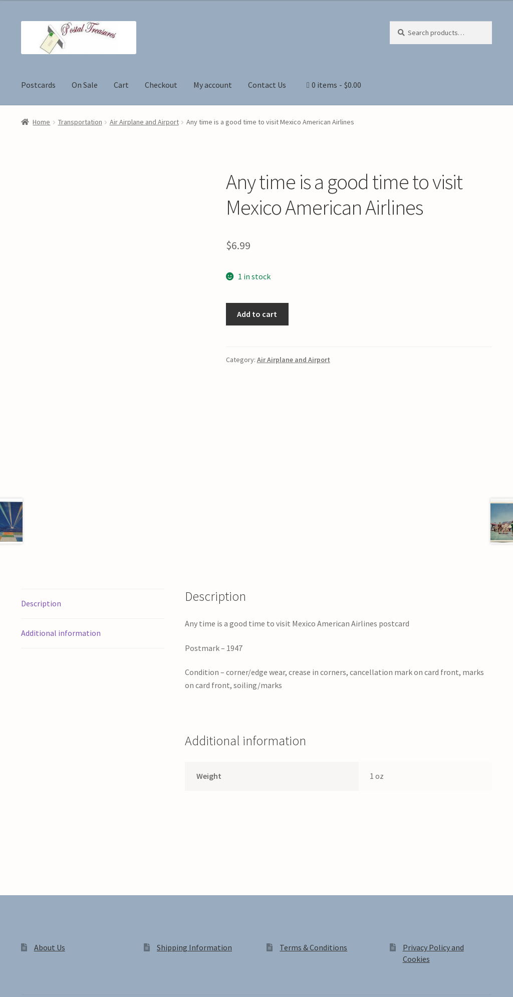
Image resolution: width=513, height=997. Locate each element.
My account (212, 85)
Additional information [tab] (61, 510)
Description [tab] (41, 480)
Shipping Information (194, 824)
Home (41, 121)
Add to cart (257, 314)
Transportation (80, 121)
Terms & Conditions (313, 824)
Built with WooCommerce (162, 912)
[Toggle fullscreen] (35, 978)
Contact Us (267, 85)
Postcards (38, 85)
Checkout (161, 85)
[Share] (60, 978)
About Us (49, 824)
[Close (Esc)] (84, 978)
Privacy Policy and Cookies (66, 912)
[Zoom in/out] (11, 978)
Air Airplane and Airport (144, 121)
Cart (121, 85)
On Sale (85, 85)
